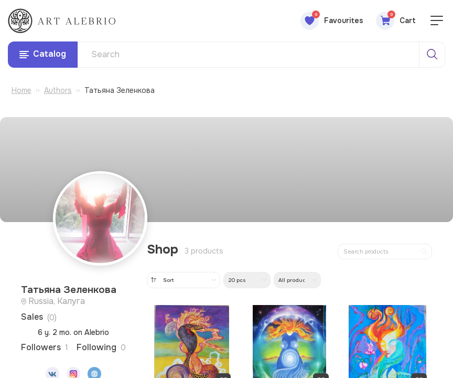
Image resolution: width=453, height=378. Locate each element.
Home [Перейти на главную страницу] (21, 92)
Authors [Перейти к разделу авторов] (58, 92)
